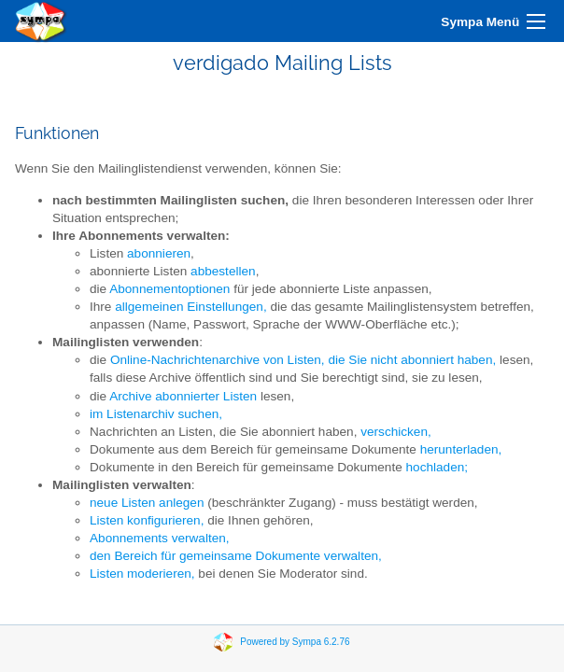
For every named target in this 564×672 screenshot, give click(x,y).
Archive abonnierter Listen (183, 396)
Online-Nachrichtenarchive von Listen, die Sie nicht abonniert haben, (303, 360)
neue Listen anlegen (147, 503)
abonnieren (158, 253)
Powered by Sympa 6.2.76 (294, 642)
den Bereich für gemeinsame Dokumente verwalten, (236, 556)
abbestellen (223, 271)
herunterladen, (461, 449)
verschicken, (395, 432)
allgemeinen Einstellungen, (190, 307)
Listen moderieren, (142, 574)
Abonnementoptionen (169, 289)
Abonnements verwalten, (160, 538)
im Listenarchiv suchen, (156, 414)
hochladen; (437, 467)
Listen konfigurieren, (147, 520)
